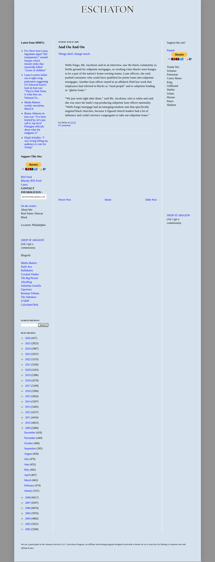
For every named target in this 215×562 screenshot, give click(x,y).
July (27, 459)
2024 (28, 348)
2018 (28, 380)
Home (108, 199)
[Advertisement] (107, 27)
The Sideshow (28, 297)
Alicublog (26, 281)
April (27, 474)
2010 (28, 422)
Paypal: (171, 50)
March (28, 480)
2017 (28, 385)
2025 (28, 343)
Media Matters (29, 262)
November (30, 438)
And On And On (71, 47)
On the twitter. (29, 206)
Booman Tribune (30, 293)
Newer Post (64, 199)
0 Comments (64, 125)
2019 (28, 375)
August (28, 453)
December (30, 432)
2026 (28, 338)
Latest (24, 184)
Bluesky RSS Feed (31, 180)
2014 (28, 401)
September (30, 448)
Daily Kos (26, 266)
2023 (28, 354)
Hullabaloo (27, 270)
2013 (28, 406)
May (27, 469)
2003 (28, 523)
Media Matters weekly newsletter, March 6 (34, 105)
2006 (28, 508)
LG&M (25, 300)
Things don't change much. (74, 53)
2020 (28, 369)
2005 (28, 513)
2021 (28, 364)
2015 (28, 396)
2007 (28, 502)
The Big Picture (29, 278)
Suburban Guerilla (31, 285)
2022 (28, 359)
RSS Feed (26, 177)
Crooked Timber (30, 274)
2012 (28, 412)
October (29, 443)
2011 (28, 417)
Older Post (151, 199)
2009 (28, 428)
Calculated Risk (29, 304)
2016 (28, 391)
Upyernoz (26, 289)
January (28, 490)
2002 (28, 529)
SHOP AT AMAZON (32, 240)
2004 (28, 518)
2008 (28, 497)
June (27, 464)
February (29, 485)
